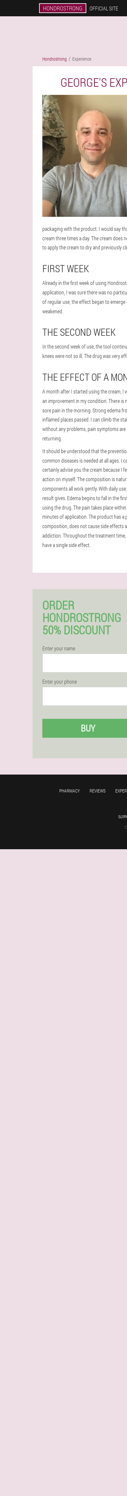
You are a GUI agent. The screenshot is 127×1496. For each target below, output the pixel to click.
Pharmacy (69, 791)
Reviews (98, 791)
